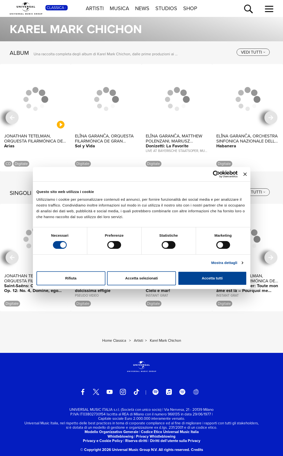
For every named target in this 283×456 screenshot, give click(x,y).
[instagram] (123, 392)
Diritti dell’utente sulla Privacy (175, 440)
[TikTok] (136, 392)
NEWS (142, 8)
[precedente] (12, 117)
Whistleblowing (120, 436)
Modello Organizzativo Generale (111, 432)
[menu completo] (269, 9)
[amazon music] (182, 392)
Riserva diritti (136, 440)
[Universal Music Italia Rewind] (196, 392)
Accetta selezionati (141, 278)
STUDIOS (166, 8)
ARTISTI (95, 8)
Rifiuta (71, 278)
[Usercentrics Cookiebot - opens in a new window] (216, 174)
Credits (197, 449)
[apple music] (169, 392)
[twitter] (96, 392)
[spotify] (156, 392)
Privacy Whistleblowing (155, 436)
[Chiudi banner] (245, 174)
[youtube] (110, 392)
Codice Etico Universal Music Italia (170, 432)
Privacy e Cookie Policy (103, 440)
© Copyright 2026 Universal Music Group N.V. (119, 449)
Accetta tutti (212, 278)
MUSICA (119, 8)
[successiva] (270, 117)
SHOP (190, 8)
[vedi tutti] (253, 52)
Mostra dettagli (224, 263)
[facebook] (83, 392)
